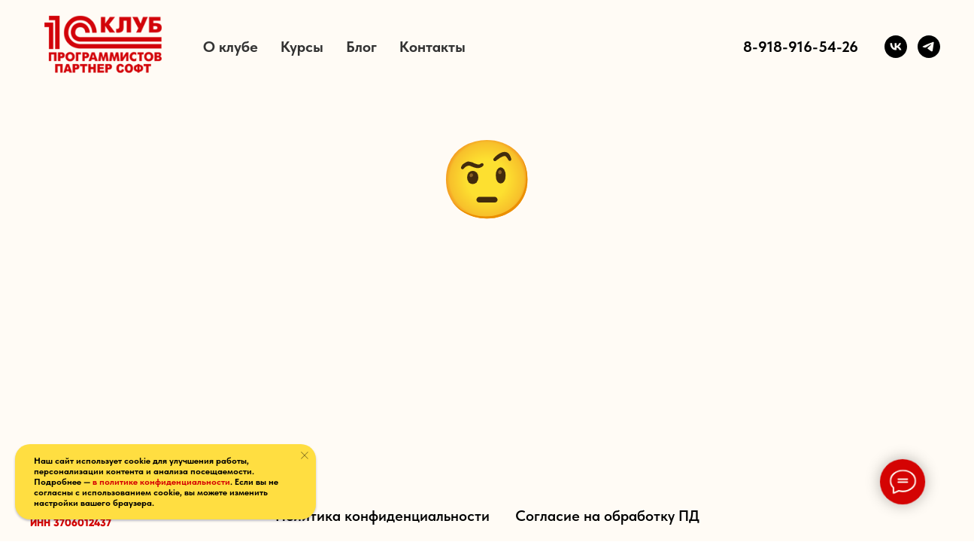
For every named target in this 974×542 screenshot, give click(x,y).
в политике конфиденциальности (161, 482)
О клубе (230, 47)
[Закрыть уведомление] (304, 455)
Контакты (432, 47)
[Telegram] (929, 46)
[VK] (895, 46)
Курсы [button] (302, 47)
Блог (361, 47)
